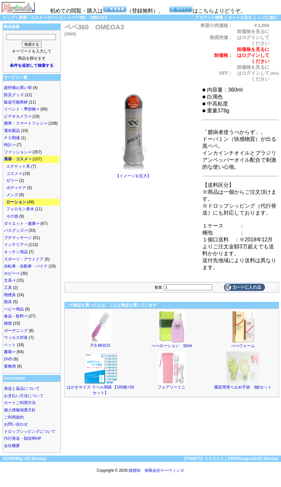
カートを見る (240, 17)
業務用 (10, 366)
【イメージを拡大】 (133, 174)
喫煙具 (10, 295)
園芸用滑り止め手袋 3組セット (243, 387)
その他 (12, 216)
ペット (10, 345)
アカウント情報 (209, 17)
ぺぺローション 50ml (171, 346)
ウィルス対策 (16, 337)
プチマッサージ (18, 237)
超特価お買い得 (18, 87)
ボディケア (16, 187)
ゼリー (12, 180)
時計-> (10, 144)
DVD (8, 359)
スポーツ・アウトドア (24, 259)
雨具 (8, 302)
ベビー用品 (14, 309)
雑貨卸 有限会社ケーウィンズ (156, 470)
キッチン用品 (16, 252)
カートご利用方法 (20, 402)
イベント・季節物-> (21, 109)
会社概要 (12, 445)
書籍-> (10, 351)
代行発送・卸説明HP (22, 438)
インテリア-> (15, 244)
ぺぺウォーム (243, 346)
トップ (9, 17)
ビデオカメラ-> (17, 116)
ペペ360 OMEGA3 (89, 17)
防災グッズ (14, 95)
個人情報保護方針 (20, 410)
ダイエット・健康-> (21, 223)
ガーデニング (16, 330)
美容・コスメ (31, 17)
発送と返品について (22, 388)
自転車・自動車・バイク (26, 266)
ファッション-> (17, 152)
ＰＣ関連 (12, 138)
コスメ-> (14, 173)
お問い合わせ (16, 424)
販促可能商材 (16, 102)
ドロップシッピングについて (30, 431)
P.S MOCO (100, 345)
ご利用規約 (14, 417)
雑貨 (8, 323)
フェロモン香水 (20, 209)
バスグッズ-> (15, 230)
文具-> (10, 280)
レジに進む (267, 17)
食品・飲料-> (15, 316)
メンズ (12, 194)
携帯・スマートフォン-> (25, 123)
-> (17, 159)
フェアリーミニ (171, 387)
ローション (57, 17)
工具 (8, 287)
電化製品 (12, 130)
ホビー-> (12, 273)
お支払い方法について (24, 395)
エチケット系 (18, 166)
